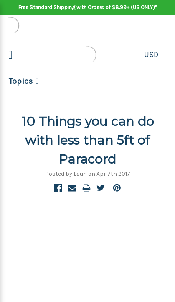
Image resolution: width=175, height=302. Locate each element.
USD (151, 54)
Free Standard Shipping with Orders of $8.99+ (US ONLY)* (87, 7)
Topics (21, 81)
